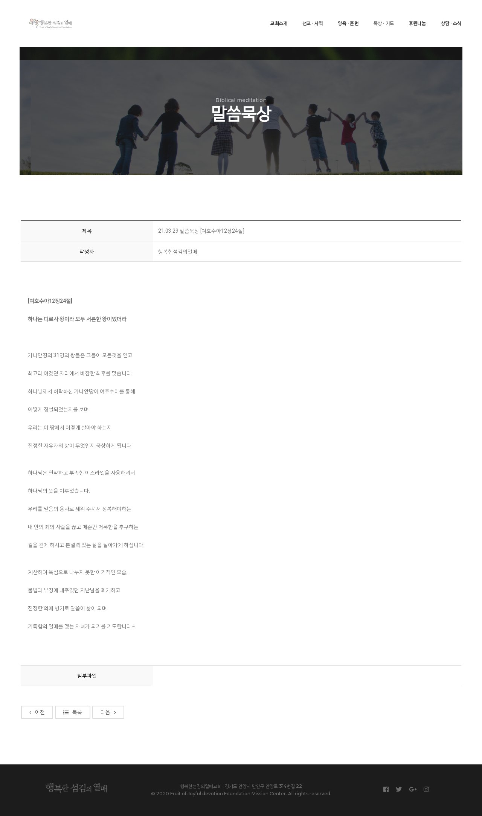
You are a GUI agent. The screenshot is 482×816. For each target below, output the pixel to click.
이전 (39, 698)
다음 (110, 698)
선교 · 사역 (305, 13)
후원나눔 (409, 13)
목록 (74, 698)
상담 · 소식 (443, 13)
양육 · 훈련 (340, 13)
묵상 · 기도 (376, 13)
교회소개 (271, 13)
